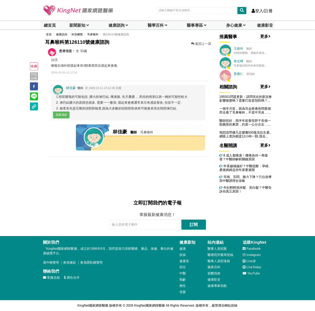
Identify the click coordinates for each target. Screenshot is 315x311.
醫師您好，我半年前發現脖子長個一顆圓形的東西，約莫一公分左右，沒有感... (245, 122)
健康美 (184, 261)
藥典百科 (214, 267)
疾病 (182, 255)
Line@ (249, 261)
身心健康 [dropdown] (234, 25)
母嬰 (182, 292)
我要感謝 (61, 114)
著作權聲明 (51, 262)
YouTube (251, 273)
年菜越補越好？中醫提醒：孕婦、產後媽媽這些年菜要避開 (245, 168)
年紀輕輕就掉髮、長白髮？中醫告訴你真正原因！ (245, 189)
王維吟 (238, 48)
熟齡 (182, 279)
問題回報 (34, 76)
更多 (265, 36)
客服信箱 (51, 277)
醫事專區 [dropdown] (195, 25)
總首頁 (50, 25)
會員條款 (69, 262)
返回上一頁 (201, 43)
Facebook (252, 248)
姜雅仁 (238, 74)
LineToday (252, 267)
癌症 (182, 267)
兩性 (182, 285)
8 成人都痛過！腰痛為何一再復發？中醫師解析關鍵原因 (243, 157)
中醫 (182, 273)
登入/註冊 (262, 11)
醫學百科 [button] (156, 25)
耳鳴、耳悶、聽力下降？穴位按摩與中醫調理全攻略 (245, 178)
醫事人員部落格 (219, 261)
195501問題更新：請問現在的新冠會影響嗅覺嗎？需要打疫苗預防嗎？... (245, 98)
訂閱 (194, 224)
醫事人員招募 (217, 248)
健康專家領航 (217, 285)
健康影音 (265, 25)
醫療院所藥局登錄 (220, 255)
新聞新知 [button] (77, 25)
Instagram (252, 255)
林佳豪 (71, 88)
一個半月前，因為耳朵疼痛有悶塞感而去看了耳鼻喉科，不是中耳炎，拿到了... (245, 110)
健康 (182, 248)
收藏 (34, 66)
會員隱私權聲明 (91, 262)
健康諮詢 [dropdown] (116, 25)
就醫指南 (214, 273)
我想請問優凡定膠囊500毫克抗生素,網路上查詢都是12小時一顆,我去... (245, 134)
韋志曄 (238, 61)
